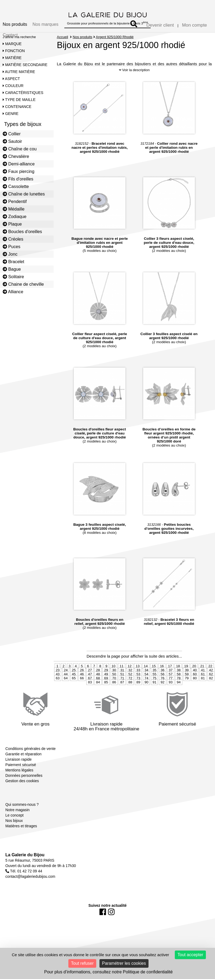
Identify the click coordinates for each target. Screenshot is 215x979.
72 (130, 683)
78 (178, 683)
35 (154, 675)
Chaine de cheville (23, 284)
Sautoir (12, 141)
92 (162, 687)
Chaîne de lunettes (24, 193)
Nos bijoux (14, 825)
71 (122, 683)
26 (82, 675)
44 (66, 679)
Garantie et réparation (23, 759)
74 (146, 683)
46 (82, 679)
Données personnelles (23, 780)
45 (74, 679)
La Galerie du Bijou (25, 859)
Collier (12, 133)
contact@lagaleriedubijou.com (30, 881)
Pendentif (15, 201)
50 (114, 679)
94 (178, 687)
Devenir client (160, 25)
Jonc (10, 254)
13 (137, 671)
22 (210, 671)
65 (74, 683)
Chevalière (16, 156)
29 (106, 675)
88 (130, 687)
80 (195, 683)
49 (106, 679)
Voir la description (134, 75)
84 (98, 687)
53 (138, 679)
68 (98, 683)
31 (122, 675)
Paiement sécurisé (20, 769)
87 (122, 687)
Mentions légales (19, 775)
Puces (11, 246)
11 (121, 671)
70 (114, 683)
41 (203, 675)
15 (154, 671)
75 (154, 683)
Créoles (13, 239)
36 (162, 675)
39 (186, 675)
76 (162, 683)
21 (202, 671)
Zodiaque (15, 216)
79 (186, 683)
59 (186, 679)
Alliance (13, 291)
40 (195, 675)
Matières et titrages (21, 831)
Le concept (14, 820)
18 (178, 671)
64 (66, 683)
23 (58, 675)
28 (98, 675)
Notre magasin (17, 815)
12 (129, 671)
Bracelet (13, 261)
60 (195, 679)
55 (154, 679)
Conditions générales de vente (30, 753)
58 (178, 679)
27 (90, 675)
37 (170, 675)
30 (114, 675)
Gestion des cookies (22, 786)
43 (58, 679)
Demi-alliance (19, 163)
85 (106, 687)
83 (90, 687)
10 (113, 671)
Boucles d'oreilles (22, 231)
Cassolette (16, 186)
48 (98, 679)
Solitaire (13, 276)
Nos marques (45, 24)
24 (66, 675)
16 (162, 671)
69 (106, 683)
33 (138, 675)
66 (82, 683)
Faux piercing (18, 171)
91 (154, 687)
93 (170, 687)
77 (170, 683)
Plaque (12, 224)
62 (211, 679)
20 (194, 671)
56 (162, 679)
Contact (10, 34)
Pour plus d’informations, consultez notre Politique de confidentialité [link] (108, 972)
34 (146, 675)
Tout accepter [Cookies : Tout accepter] (190, 954)
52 (130, 679)
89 (138, 687)
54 (146, 679)
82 (211, 683)
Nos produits (15, 24)
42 (211, 675)
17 (170, 671)
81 (203, 683)
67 (90, 683)
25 (74, 675)
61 (203, 679)
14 (145, 671)
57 (170, 679)
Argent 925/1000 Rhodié (115, 37)
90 (146, 687)
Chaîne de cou (19, 148)
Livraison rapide (18, 764)
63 (58, 683)
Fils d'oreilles (18, 178)
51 (122, 679)
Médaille (13, 208)
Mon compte (194, 25)
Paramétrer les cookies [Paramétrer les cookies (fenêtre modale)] (124, 963)
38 (178, 675)
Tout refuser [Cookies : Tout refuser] (82, 963)
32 (130, 675)
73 (138, 683)
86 (114, 687)
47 (90, 679)
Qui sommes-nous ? (22, 809)
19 (186, 671)
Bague (12, 269)
